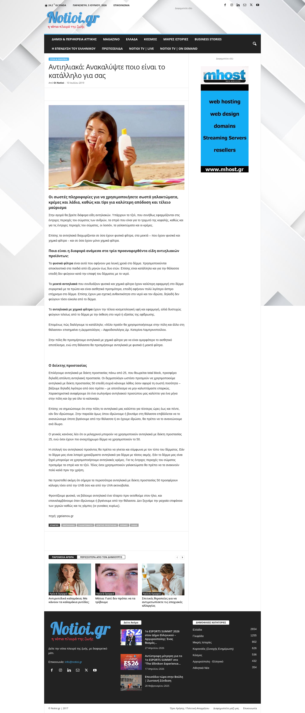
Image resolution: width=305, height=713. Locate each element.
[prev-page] (177, 557)
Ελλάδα (132, 39)
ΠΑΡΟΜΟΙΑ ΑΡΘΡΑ (63, 557)
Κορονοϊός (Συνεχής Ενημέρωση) (213, 648)
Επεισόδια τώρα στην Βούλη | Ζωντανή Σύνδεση (164, 678)
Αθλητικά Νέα (201, 667)
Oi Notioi (59, 82)
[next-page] (182, 557)
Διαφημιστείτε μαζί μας (226, 708)
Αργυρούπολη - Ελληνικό (208, 661)
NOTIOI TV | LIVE (141, 48)
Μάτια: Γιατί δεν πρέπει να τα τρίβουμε (115, 600)
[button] (254, 44)
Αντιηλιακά (69, 525)
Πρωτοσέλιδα (112, 48)
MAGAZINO (111, 39)
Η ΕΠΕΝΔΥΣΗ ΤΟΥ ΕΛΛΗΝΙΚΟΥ (74, 48)
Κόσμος (150, 39)
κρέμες (124, 525)
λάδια (134, 525)
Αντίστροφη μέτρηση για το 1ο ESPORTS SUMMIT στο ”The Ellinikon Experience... (163, 659)
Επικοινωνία (121, 5)
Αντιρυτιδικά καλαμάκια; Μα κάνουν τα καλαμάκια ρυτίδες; (69, 600)
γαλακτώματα (85, 525)
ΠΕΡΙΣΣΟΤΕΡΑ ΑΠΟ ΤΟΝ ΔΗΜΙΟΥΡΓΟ (101, 557)
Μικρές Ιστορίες (175, 39)
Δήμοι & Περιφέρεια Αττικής (74, 39)
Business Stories (208, 39)
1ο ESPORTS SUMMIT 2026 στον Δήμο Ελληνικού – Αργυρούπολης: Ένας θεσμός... (162, 637)
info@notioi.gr (73, 662)
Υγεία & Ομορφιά (58, 59)
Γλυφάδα (198, 636)
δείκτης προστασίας (106, 525)
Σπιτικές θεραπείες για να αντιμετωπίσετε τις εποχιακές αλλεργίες (162, 601)
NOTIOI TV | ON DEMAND (179, 48)
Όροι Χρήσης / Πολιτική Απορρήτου (189, 708)
